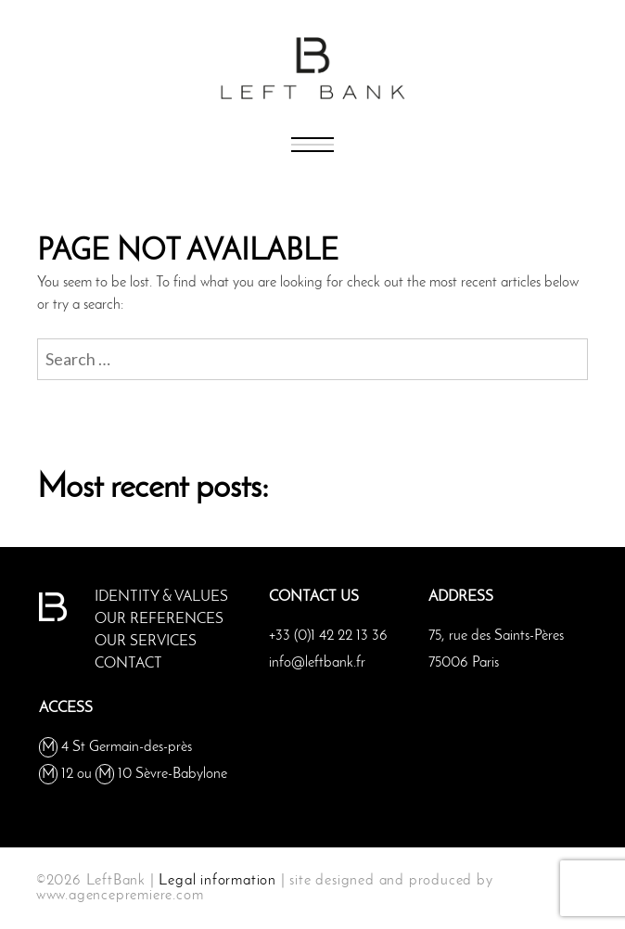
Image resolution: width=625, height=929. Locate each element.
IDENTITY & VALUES (161, 597)
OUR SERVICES (146, 641)
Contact (128, 663)
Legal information (217, 880)
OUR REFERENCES (159, 619)
